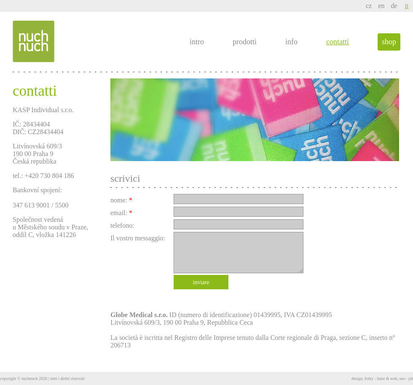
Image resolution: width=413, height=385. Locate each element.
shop (389, 42)
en (381, 5)
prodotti (245, 42)
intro (197, 42)
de (394, 5)
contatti (337, 42)
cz (369, 5)
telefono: (122, 225)
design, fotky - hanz (368, 378)
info (291, 42)
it (407, 5)
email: (121, 212)
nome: (121, 200)
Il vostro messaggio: (137, 238)
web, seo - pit (401, 378)
